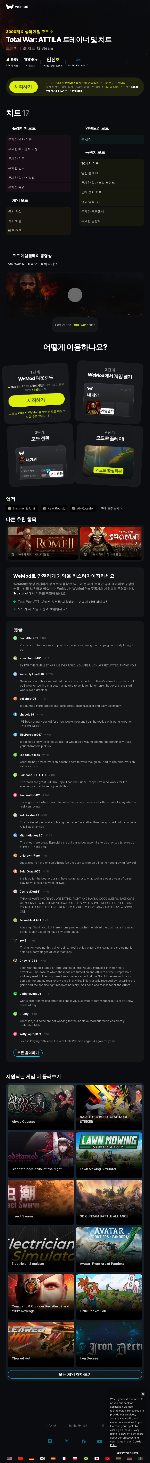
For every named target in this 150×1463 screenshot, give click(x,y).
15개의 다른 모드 (114, 86)
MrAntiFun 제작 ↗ (78, 65)
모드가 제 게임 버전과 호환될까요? (42, 609)
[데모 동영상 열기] (75, 295)
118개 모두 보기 (109, 508)
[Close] (143, 1394)
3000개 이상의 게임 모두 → (29, 31)
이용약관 (51, 1425)
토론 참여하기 (28, 1053)
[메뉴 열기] (142, 6)
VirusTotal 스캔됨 (53, 65)
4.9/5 (12, 59)
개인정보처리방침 (77, 1425)
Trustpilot (21, 593)
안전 (53, 59)
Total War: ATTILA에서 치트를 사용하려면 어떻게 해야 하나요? (62, 602)
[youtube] (99, 1442)
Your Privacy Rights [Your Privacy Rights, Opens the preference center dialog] (127, 1452)
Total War (79, 325)
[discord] (50, 1441)
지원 (101, 1425)
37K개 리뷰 (12, 65)
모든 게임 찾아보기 (75, 1374)
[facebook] (84, 1442)
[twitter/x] (66, 1441)
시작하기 (23, 87)
